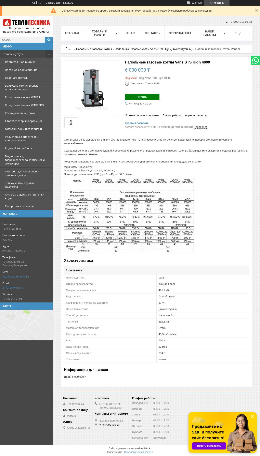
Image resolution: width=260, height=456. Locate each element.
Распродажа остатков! (19, 206)
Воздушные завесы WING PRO (24, 105)
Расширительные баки (20, 113)
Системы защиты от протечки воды (24, 196)
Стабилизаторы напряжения (23, 121)
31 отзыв (197, 2)
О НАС (130, 33)
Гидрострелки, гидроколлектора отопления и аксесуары (25, 159)
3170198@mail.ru (12, 287)
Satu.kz (147, 448)
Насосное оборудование (21, 70)
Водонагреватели (16, 78)
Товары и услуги (12, 54)
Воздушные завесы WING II (22, 97)
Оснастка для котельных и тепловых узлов (22, 173)
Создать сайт (53, 2)
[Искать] (49, 40)
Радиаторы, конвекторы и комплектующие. (22, 138)
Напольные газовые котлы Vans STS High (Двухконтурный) (154, 49)
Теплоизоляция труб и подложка (19, 184)
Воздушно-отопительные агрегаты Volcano (21, 87)
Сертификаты (180, 33)
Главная (72, 33)
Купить (142, 97)
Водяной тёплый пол (18, 148)
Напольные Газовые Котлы (94, 49)
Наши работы (209, 33)
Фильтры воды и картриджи (23, 129)
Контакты (152, 33)
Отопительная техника (20, 62)
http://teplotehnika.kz (15, 276)
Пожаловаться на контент (138, 452)
